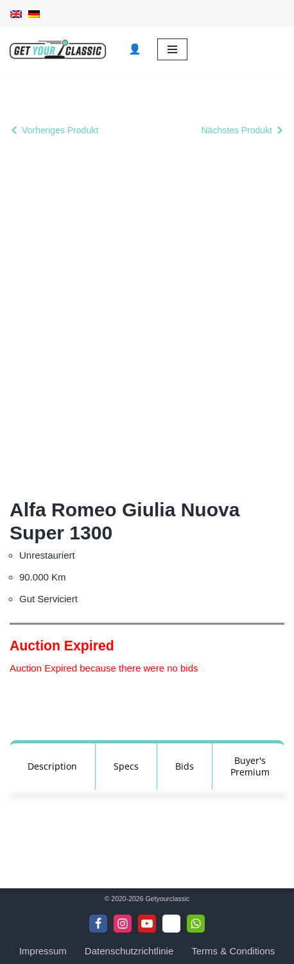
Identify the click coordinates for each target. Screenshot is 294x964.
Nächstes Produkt (237, 130)
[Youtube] (147, 924)
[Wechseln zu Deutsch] (34, 13)
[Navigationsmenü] (172, 49)
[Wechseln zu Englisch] (16, 13)
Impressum (43, 950)
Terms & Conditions (233, 950)
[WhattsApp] (196, 924)
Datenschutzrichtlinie (129, 950)
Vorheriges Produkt (60, 130)
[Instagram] (123, 924)
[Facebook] (98, 924)
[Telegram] (171, 924)
